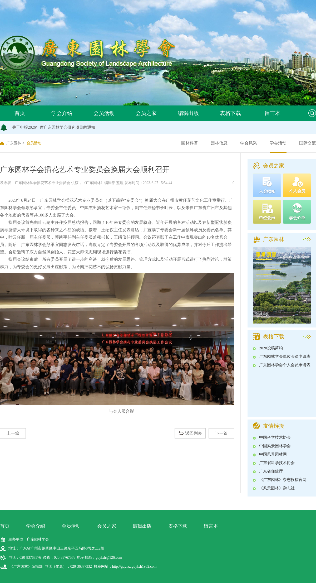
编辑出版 (188, 113)
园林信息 (219, 143)
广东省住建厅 (271, 471)
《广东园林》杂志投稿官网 (283, 480)
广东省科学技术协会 (277, 463)
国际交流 (307, 143)
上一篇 (13, 433)
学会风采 (248, 143)
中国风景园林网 (273, 454)
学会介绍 (61, 113)
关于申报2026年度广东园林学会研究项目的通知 (53, 127)
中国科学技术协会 (275, 437)
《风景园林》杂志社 (277, 488)
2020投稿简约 (271, 348)
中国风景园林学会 (275, 446)
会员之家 (146, 113)
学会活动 (278, 143)
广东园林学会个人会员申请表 (284, 365)
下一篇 (221, 433)
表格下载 (230, 113)
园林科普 (189, 143)
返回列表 (190, 433)
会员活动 (104, 113)
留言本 (272, 113)
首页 (19, 113)
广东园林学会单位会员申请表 (284, 356)
